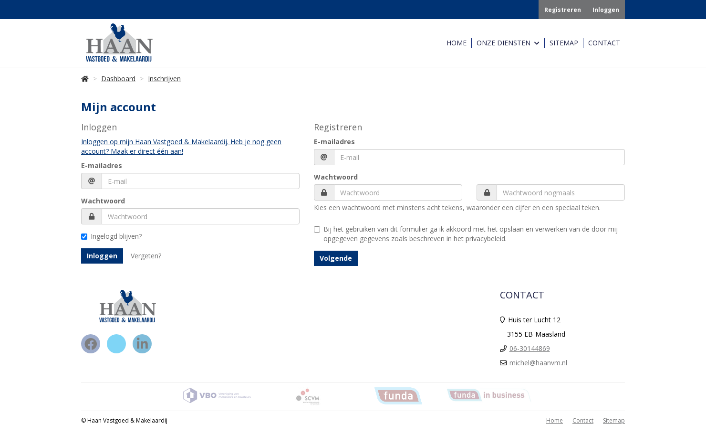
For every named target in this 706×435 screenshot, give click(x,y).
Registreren (562, 10)
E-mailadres (101, 165)
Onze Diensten (508, 43)
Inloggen (605, 10)
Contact (604, 42)
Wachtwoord (103, 200)
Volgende (336, 258)
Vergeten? (146, 255)
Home (456, 42)
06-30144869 (529, 348)
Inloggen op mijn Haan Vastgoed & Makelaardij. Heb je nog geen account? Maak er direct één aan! (181, 146)
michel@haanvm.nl (538, 362)
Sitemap (564, 42)
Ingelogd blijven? (111, 236)
